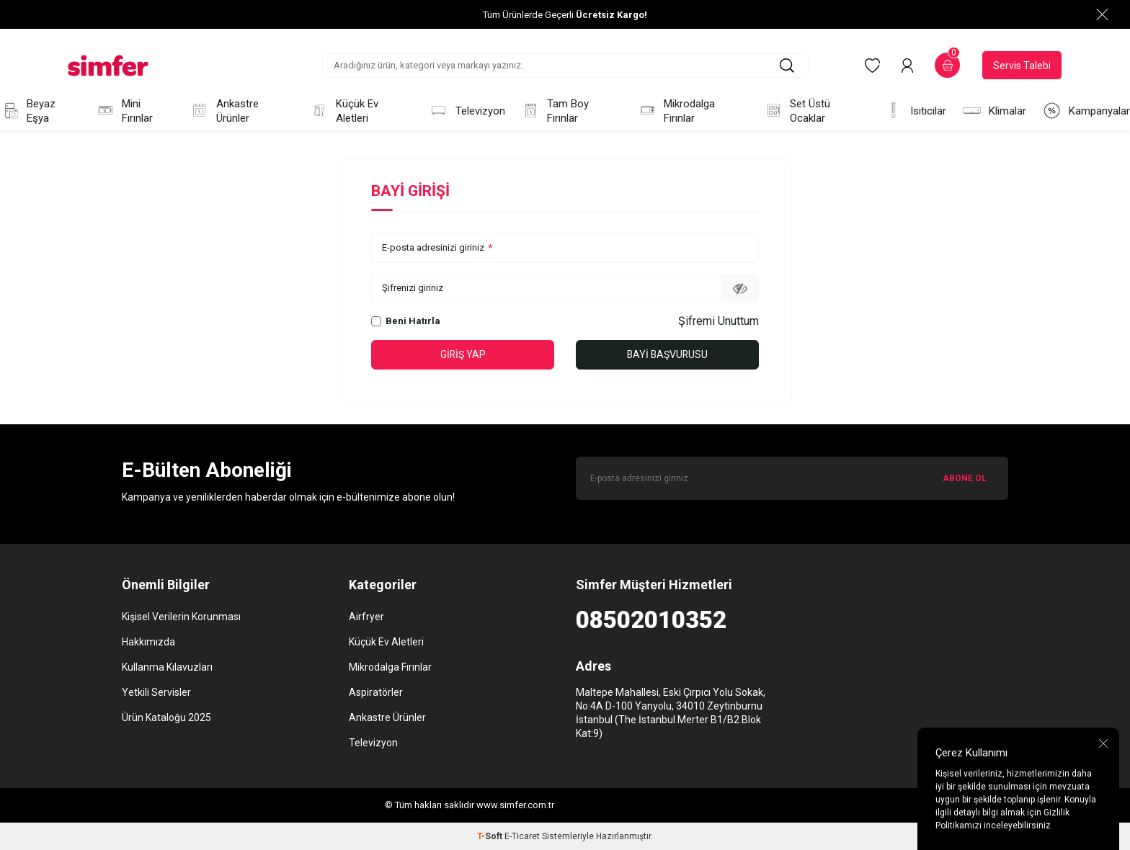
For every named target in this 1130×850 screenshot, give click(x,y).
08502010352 (651, 620)
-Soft (490, 836)
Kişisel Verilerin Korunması (181, 616)
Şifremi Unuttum (718, 321)
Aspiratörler (376, 692)
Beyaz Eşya (27, 111)
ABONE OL (965, 478)
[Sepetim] (947, 65)
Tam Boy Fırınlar (555, 111)
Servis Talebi (1022, 65)
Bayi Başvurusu (667, 354)
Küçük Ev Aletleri (343, 111)
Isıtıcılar (915, 110)
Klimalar (994, 110)
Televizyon (467, 110)
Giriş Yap (463, 354)
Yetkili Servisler (156, 692)
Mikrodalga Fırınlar (677, 111)
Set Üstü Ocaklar (797, 111)
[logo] (108, 65)
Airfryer (366, 616)
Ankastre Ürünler (224, 111)
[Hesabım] (907, 65)
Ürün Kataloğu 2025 (166, 717)
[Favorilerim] (872, 65)
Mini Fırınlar (125, 111)
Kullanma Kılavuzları (167, 667)
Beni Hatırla (405, 321)
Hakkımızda (148, 642)
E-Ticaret (522, 836)
